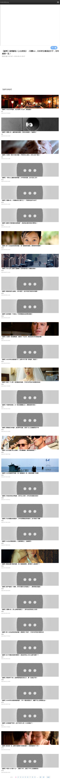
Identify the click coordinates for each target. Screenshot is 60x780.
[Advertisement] (30, 72)
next (48, 777)
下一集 (54, 48)
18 (40, 777)
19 (43, 777)
